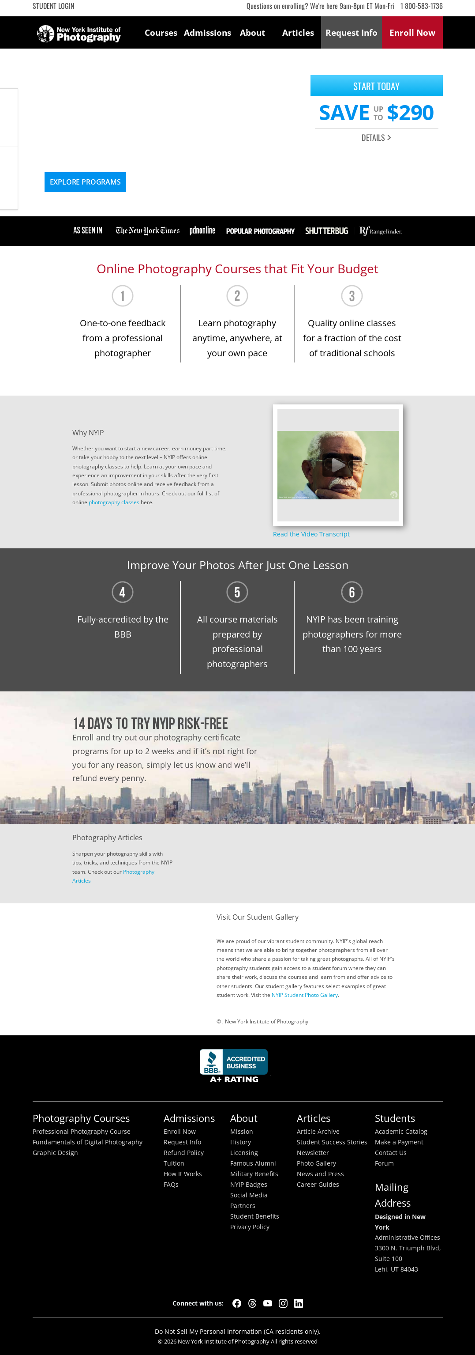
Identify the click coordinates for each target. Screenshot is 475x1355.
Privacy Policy (249, 1227)
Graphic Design (55, 1153)
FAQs (171, 1185)
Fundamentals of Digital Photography (87, 1142)
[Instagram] (283, 1303)
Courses (161, 32)
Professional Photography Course (82, 1132)
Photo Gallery (316, 1163)
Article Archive (318, 1132)
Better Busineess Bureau (235, 1068)
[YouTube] (267, 1303)
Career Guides (318, 1185)
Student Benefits (254, 1216)
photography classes (114, 502)
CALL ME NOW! (9, 118)
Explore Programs (85, 182)
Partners (242, 1206)
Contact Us (391, 1153)
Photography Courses (81, 1118)
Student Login (53, 5)
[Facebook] (236, 1303)
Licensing (244, 1153)
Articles (298, 32)
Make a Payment (399, 1142)
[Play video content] (337, 465)
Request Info (9, 178)
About (252, 32)
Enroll (412, 32)
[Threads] (252, 1303)
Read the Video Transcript (311, 534)
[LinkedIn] (298, 1303)
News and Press (320, 1174)
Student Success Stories (332, 1142)
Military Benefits (254, 1174)
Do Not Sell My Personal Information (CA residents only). (238, 1331)
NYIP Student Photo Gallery (305, 995)
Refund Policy (184, 1153)
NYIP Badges (248, 1185)
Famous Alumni (253, 1163)
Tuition (174, 1163)
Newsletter (313, 1153)
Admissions (207, 32)
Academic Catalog (401, 1132)
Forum (384, 1163)
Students (395, 1118)
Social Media (249, 1195)
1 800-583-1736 (421, 5)
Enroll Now (180, 1132)
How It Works (183, 1174)
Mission (241, 1132)
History (240, 1142)
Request (351, 32)
